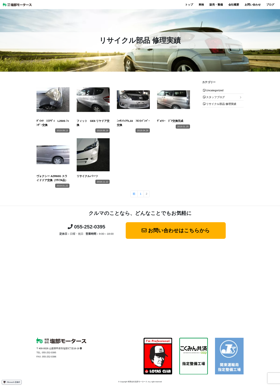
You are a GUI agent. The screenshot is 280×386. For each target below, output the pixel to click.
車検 (201, 4)
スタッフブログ (215, 97)
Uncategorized (214, 90)
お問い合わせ (253, 4)
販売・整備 (216, 4)
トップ (189, 4)
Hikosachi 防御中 (11, 382)
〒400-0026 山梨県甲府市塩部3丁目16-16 (57, 348)
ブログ (270, 4)
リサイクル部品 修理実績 (221, 103)
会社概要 (233, 4)
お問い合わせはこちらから (179, 230)
